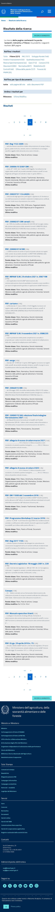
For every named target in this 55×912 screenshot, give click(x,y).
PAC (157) (26, 56)
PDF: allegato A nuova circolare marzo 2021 (25, 440)
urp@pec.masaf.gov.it (10, 870)
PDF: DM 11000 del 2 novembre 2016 (22, 495)
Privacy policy (15, 906)
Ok (6, 907)
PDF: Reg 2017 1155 (14, 540)
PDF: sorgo (10, 360)
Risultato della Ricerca (17, 20)
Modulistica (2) (39, 66)
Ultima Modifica (20, 96)
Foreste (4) (41, 69)
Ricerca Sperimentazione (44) (15, 62)
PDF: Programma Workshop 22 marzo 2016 (25, 518)
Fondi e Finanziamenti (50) (13, 59)
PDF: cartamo (11, 303)
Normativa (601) (25, 66)
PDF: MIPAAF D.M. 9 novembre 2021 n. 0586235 (26, 333)
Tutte (5, 56)
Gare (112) (33, 62)
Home (3, 20)
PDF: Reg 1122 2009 (14, 143)
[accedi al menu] (49, 11)
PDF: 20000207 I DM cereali (17, 221)
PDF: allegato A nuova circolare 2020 (22, 467)
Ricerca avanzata (42, 35)
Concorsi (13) (44, 62)
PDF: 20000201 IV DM (15, 249)
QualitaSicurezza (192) (35, 59)
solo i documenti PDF (35, 84)
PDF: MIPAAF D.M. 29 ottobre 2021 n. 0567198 (26, 276)
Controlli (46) (8, 69)
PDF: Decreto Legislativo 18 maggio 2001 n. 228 (27, 563)
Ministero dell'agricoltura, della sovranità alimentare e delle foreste (21, 11)
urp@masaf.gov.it (9, 868)
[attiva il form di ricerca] (42, 12)
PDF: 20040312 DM (13, 387)
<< (25, 115)
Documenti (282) (9, 66)
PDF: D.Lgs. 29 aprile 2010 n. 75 (19, 643)
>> (30, 135)
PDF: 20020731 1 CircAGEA (17, 194)
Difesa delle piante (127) (25, 69)
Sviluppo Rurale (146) (40, 56)
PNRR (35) (7, 72)
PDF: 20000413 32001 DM (17, 166)
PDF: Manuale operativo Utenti (19, 613)
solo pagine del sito (17, 84)
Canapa (8, 590)
